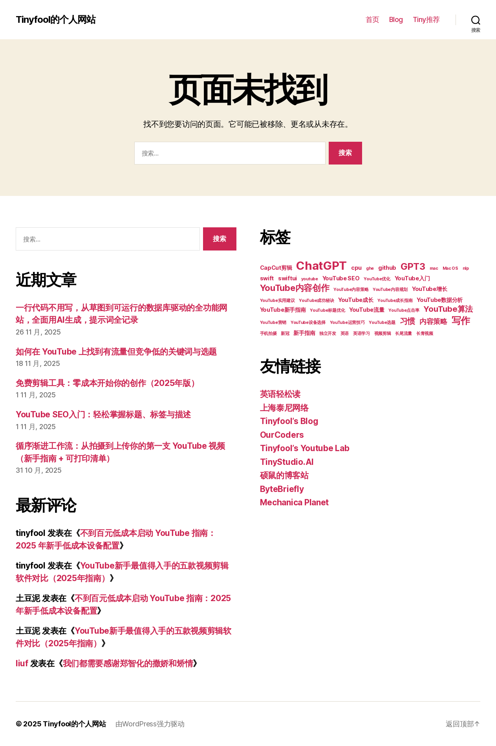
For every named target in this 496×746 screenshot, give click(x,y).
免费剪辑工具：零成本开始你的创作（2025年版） (107, 383)
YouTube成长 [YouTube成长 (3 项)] (355, 299)
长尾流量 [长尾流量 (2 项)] (403, 333)
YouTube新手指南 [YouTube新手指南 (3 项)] (283, 309)
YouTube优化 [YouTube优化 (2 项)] (377, 279)
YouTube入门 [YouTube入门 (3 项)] (412, 278)
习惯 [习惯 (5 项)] (407, 321)
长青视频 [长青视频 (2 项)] (424, 333)
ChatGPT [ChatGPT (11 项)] (321, 265)
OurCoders (282, 435)
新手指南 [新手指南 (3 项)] (304, 332)
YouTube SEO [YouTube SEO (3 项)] (341, 278)
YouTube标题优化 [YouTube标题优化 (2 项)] (327, 310)
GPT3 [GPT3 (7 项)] (413, 266)
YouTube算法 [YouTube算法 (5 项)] (448, 309)
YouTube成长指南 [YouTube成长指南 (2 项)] (394, 300)
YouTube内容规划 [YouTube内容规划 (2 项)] (390, 289)
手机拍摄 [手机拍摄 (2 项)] (268, 333)
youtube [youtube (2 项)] (309, 279)
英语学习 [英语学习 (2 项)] (361, 333)
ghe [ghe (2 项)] (370, 268)
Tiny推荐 (426, 19)
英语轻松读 (280, 394)
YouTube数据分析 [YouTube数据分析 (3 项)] (440, 299)
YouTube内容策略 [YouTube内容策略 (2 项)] (350, 289)
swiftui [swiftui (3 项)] (287, 278)
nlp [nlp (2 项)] (466, 268)
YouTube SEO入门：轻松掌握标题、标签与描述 (103, 414)
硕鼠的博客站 (284, 475)
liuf (22, 663)
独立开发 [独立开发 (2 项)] (327, 333)
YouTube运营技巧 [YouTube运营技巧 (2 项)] (347, 322)
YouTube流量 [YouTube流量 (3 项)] (366, 309)
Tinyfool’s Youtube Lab (305, 448)
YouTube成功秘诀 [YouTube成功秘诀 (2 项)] (316, 300)
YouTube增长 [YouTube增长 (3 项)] (429, 288)
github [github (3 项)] (387, 267)
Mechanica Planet (294, 502)
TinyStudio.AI (287, 462)
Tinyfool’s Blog (289, 421)
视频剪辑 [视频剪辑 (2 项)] (382, 333)
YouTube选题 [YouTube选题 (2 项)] (382, 322)
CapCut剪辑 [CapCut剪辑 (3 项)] (276, 267)
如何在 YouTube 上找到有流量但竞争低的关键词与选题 (116, 352)
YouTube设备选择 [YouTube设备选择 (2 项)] (308, 322)
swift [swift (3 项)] (267, 278)
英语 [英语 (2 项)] (344, 333)
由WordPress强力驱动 (150, 724)
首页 (372, 19)
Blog (396, 19)
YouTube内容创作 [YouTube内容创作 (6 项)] (294, 288)
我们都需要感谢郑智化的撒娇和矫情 (128, 663)
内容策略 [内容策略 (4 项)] (433, 321)
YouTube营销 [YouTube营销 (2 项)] (273, 322)
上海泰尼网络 (284, 408)
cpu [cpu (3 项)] (356, 267)
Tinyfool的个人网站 (55, 19)
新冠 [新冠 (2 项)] (285, 333)
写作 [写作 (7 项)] (461, 320)
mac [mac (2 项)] (434, 268)
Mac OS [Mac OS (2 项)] (450, 268)
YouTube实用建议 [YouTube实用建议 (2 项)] (277, 300)
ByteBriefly (282, 489)
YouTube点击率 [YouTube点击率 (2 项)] (403, 310)
